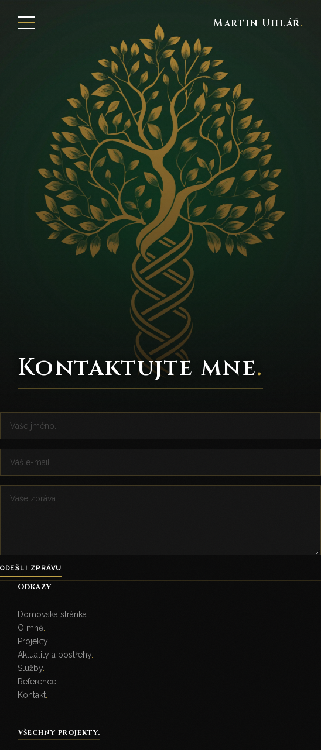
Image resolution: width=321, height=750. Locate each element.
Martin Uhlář (258, 23)
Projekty (33, 641)
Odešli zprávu (31, 568)
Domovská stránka (53, 614)
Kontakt (32, 695)
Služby (31, 668)
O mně (31, 627)
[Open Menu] (26, 23)
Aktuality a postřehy (55, 654)
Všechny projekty (59, 733)
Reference (38, 681)
